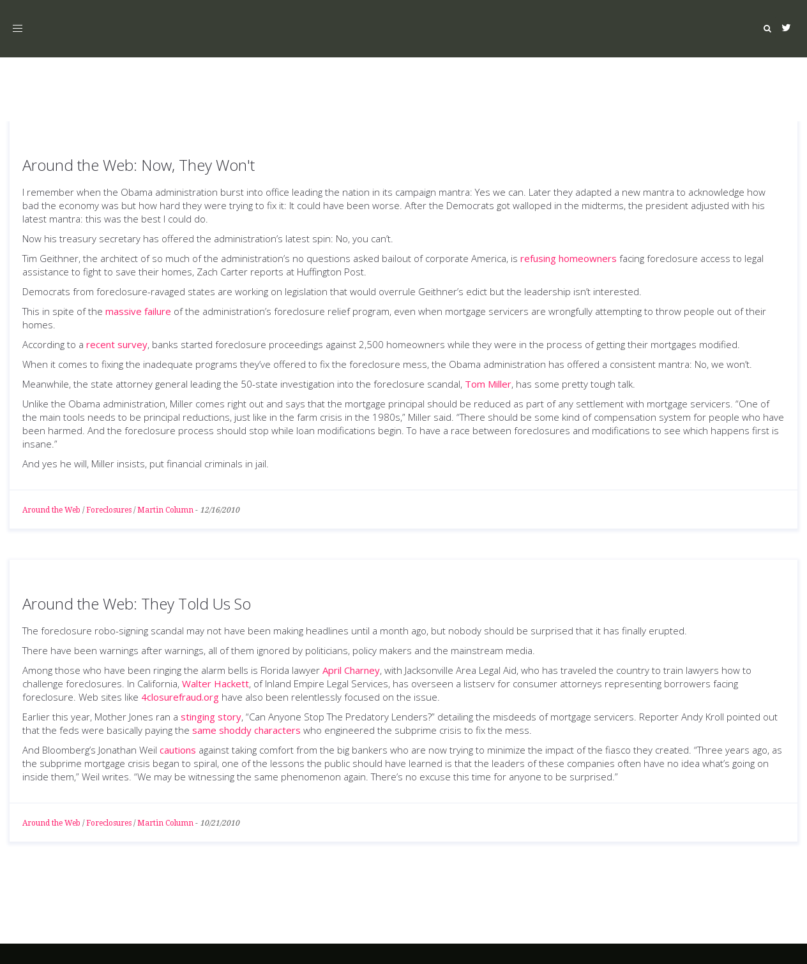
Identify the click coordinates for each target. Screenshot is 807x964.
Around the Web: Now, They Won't (138, 164)
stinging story (211, 716)
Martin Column (165, 510)
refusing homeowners (568, 258)
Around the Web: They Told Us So (136, 603)
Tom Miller (488, 383)
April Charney (351, 670)
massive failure (138, 311)
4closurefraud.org (180, 696)
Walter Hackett (215, 683)
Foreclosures (109, 510)
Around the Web (51, 510)
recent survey (116, 344)
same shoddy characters (246, 730)
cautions (178, 749)
